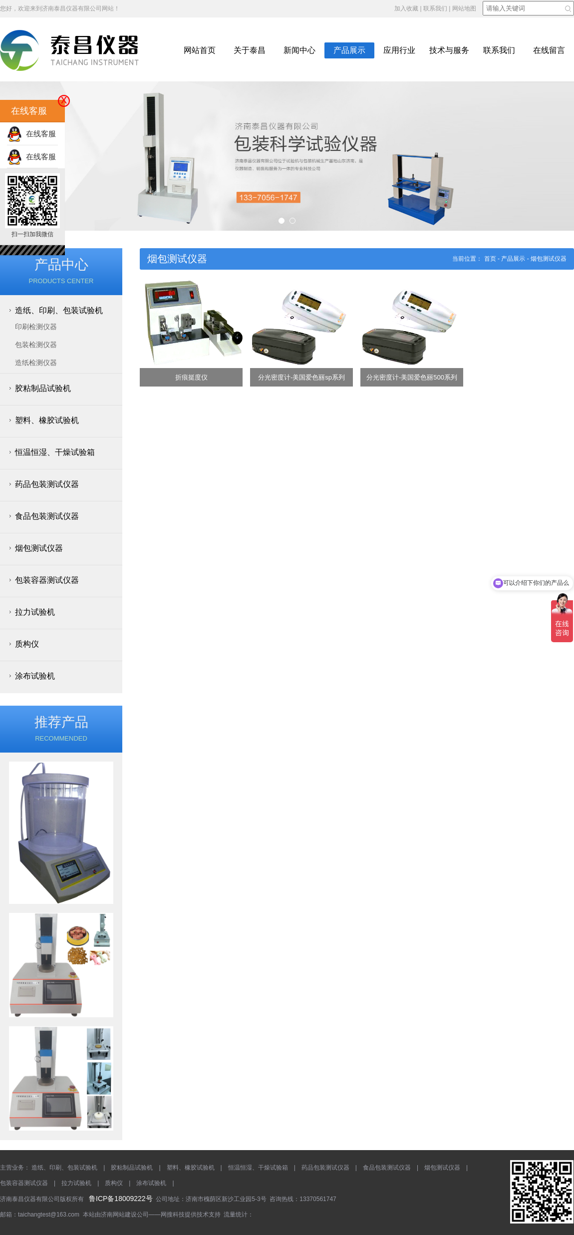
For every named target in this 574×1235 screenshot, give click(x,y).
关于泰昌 (250, 50)
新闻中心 (299, 50)
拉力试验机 (35, 612)
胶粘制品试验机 (43, 388)
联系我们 (435, 8)
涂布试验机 (35, 676)
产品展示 (349, 50)
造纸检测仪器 (36, 363)
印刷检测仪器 (36, 327)
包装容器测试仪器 (47, 580)
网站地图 (464, 8)
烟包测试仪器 (39, 548)
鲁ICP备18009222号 (121, 1199)
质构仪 (27, 644)
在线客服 (31, 133)
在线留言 (549, 50)
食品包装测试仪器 (47, 516)
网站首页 (200, 50)
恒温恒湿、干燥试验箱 (55, 452)
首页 (490, 258)
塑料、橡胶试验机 (47, 420)
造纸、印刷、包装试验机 (59, 310)
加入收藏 (406, 8)
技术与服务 (449, 50)
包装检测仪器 (36, 345)
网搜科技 (173, 1214)
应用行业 (399, 50)
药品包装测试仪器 (47, 484)
